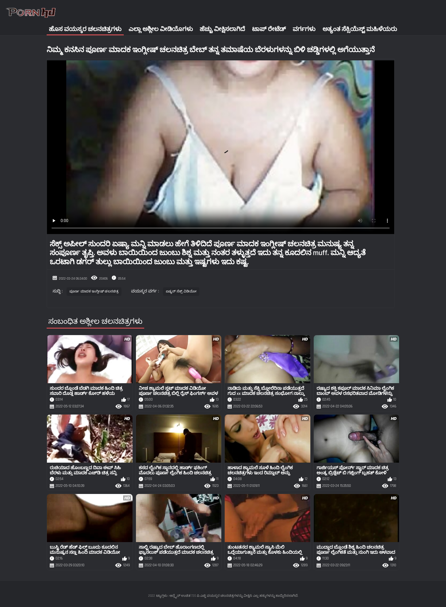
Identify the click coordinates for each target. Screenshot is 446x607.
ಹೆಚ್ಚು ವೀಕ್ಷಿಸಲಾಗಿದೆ (222, 29)
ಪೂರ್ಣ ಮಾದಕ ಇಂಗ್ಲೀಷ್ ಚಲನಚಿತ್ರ (94, 291)
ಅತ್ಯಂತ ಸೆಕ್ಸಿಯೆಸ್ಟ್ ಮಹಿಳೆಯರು (360, 29)
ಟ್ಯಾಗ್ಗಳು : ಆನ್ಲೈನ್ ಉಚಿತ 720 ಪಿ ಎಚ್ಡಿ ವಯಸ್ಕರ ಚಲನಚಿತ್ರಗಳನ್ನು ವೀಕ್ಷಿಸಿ (204, 596)
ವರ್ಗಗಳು (304, 29)
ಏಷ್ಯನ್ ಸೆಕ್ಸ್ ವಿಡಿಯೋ (181, 291)
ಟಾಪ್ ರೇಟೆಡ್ (269, 29)
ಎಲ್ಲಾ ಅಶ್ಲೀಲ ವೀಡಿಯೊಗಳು (161, 29)
